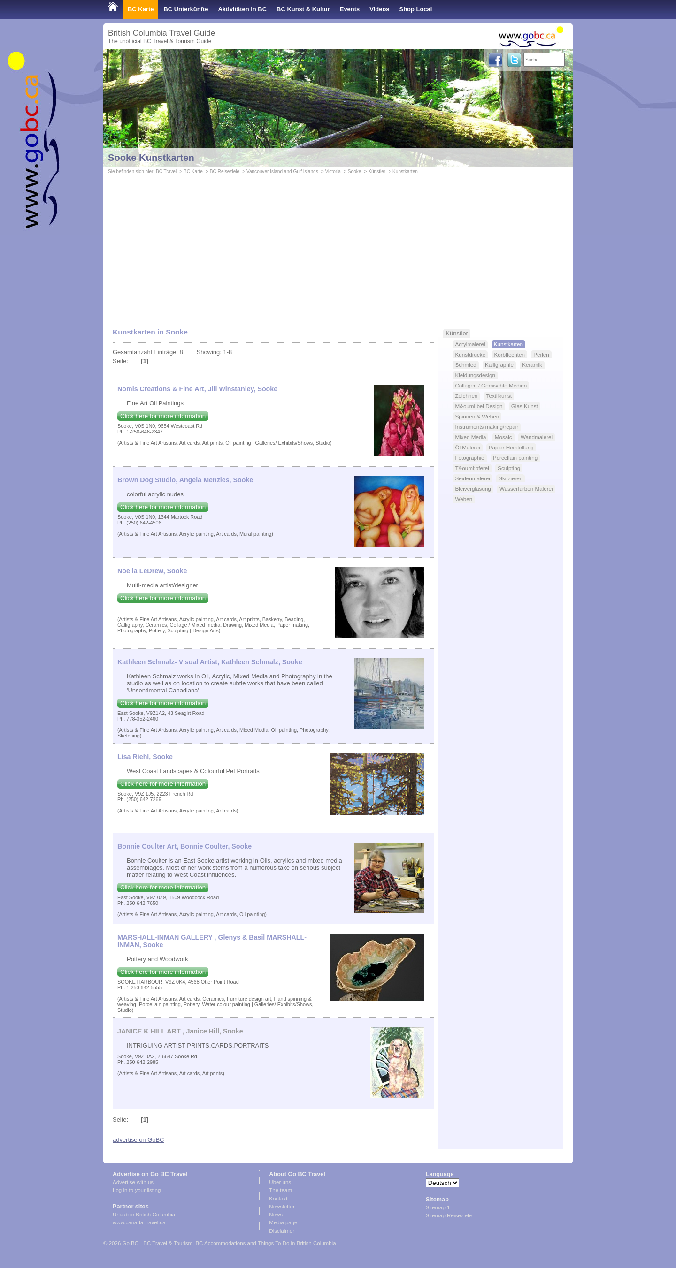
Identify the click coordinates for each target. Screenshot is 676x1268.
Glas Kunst (524, 406)
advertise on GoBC (138, 1139)
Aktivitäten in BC (242, 9)
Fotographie (469, 458)
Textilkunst (499, 396)
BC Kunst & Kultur (303, 9)
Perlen (541, 354)
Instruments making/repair (486, 427)
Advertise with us (133, 1182)
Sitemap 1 (438, 1207)
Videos (379, 9)
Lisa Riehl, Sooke (145, 756)
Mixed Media (470, 437)
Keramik (532, 365)
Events (350, 9)
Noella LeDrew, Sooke (152, 571)
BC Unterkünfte (185, 9)
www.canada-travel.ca (139, 1222)
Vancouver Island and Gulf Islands (282, 171)
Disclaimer (281, 1231)
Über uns (280, 1182)
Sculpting (509, 468)
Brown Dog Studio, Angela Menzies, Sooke (185, 480)
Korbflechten (509, 354)
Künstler (376, 171)
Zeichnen (466, 396)
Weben (463, 499)
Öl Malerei (467, 447)
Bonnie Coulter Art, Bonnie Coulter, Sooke (184, 846)
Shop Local (415, 9)
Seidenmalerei (472, 478)
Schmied (465, 365)
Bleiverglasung (473, 489)
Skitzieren (510, 478)
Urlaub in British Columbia (144, 1214)
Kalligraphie (499, 365)
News (276, 1214)
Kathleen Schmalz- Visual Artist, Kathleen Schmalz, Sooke (209, 662)
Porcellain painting (515, 458)
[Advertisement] (338, 246)
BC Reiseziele (224, 171)
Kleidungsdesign (475, 375)
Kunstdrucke (470, 354)
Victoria (333, 171)
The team (280, 1190)
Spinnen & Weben (477, 416)
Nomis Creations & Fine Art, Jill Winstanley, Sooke (197, 389)
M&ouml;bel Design (478, 406)
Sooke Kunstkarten (151, 157)
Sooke (354, 171)
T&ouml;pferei (472, 468)
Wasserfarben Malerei (526, 489)
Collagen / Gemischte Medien (491, 385)
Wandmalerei (537, 437)
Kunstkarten (405, 171)
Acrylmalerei (470, 344)
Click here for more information (163, 415)
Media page (283, 1222)
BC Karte (141, 9)
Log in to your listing (137, 1190)
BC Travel (166, 171)
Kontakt (278, 1198)
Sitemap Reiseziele (449, 1215)
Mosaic (503, 437)
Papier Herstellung (511, 447)
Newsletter (281, 1206)
